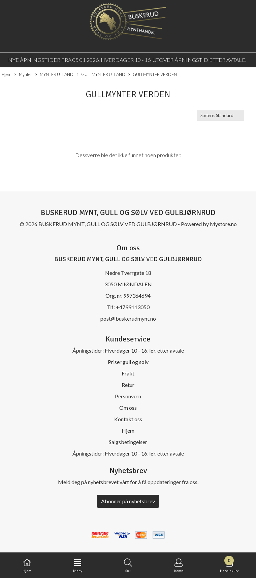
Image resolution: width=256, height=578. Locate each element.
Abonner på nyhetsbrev (128, 501)
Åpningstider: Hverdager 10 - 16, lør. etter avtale (128, 350)
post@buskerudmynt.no (128, 318)
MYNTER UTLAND (54, 75)
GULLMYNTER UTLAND (101, 75)
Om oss (128, 407)
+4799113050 (133, 307)
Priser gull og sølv (128, 362)
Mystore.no (223, 224)
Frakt (128, 373)
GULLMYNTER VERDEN (152, 75)
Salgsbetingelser (128, 442)
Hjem (6, 74)
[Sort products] (220, 115)
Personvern (128, 396)
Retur (128, 385)
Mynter (23, 75)
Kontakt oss (128, 419)
